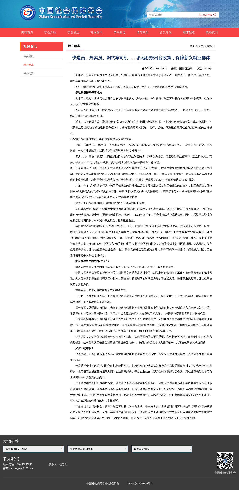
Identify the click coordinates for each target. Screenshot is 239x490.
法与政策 (143, 32)
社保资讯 (96, 32)
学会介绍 (50, 32)
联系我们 (212, 32)
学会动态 (73, 32)
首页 (192, 46)
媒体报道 (189, 32)
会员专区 (166, 32)
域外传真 (29, 73)
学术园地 (119, 32)
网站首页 (27, 32)
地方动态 (29, 65)
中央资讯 (29, 56)
